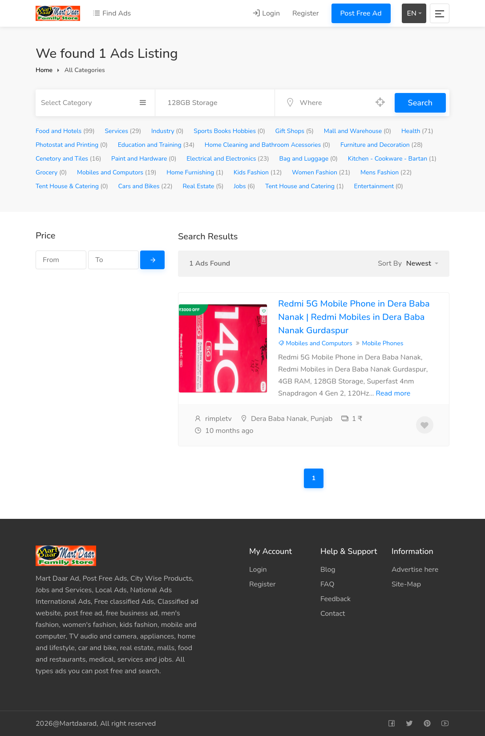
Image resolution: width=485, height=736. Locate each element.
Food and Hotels (65, 131)
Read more (393, 393)
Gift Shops (294, 131)
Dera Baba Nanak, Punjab (286, 419)
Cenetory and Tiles (68, 158)
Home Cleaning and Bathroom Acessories (267, 145)
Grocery (51, 172)
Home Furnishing (194, 172)
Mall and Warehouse (358, 131)
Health (417, 131)
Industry (167, 131)
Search (420, 102)
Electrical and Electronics (227, 158)
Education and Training (156, 145)
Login (266, 13)
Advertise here (415, 569)
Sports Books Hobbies (229, 131)
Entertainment (378, 186)
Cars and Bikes (145, 186)
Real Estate (202, 186)
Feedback (335, 599)
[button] (422, 263)
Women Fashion (321, 172)
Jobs (244, 186)
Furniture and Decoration (381, 145)
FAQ (327, 584)
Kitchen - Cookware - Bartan (392, 158)
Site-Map (406, 584)
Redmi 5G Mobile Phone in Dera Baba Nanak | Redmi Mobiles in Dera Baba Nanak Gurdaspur (354, 317)
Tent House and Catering (304, 186)
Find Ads (112, 13)
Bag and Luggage (308, 158)
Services (123, 131)
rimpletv (213, 419)
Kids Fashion (258, 172)
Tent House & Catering (72, 186)
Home (44, 70)
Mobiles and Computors (116, 172)
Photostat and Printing (72, 145)
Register (305, 13)
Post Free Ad (361, 13)
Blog (327, 569)
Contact (332, 614)
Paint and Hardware (143, 158)
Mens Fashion (386, 172)
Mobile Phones (382, 343)
